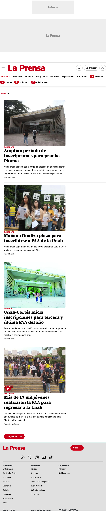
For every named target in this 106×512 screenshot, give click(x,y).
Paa (8, 93)
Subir (77, 447)
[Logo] (20, 67)
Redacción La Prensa (11, 423)
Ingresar (93, 68)
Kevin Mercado (9, 177)
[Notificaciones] (79, 67)
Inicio (3, 93)
